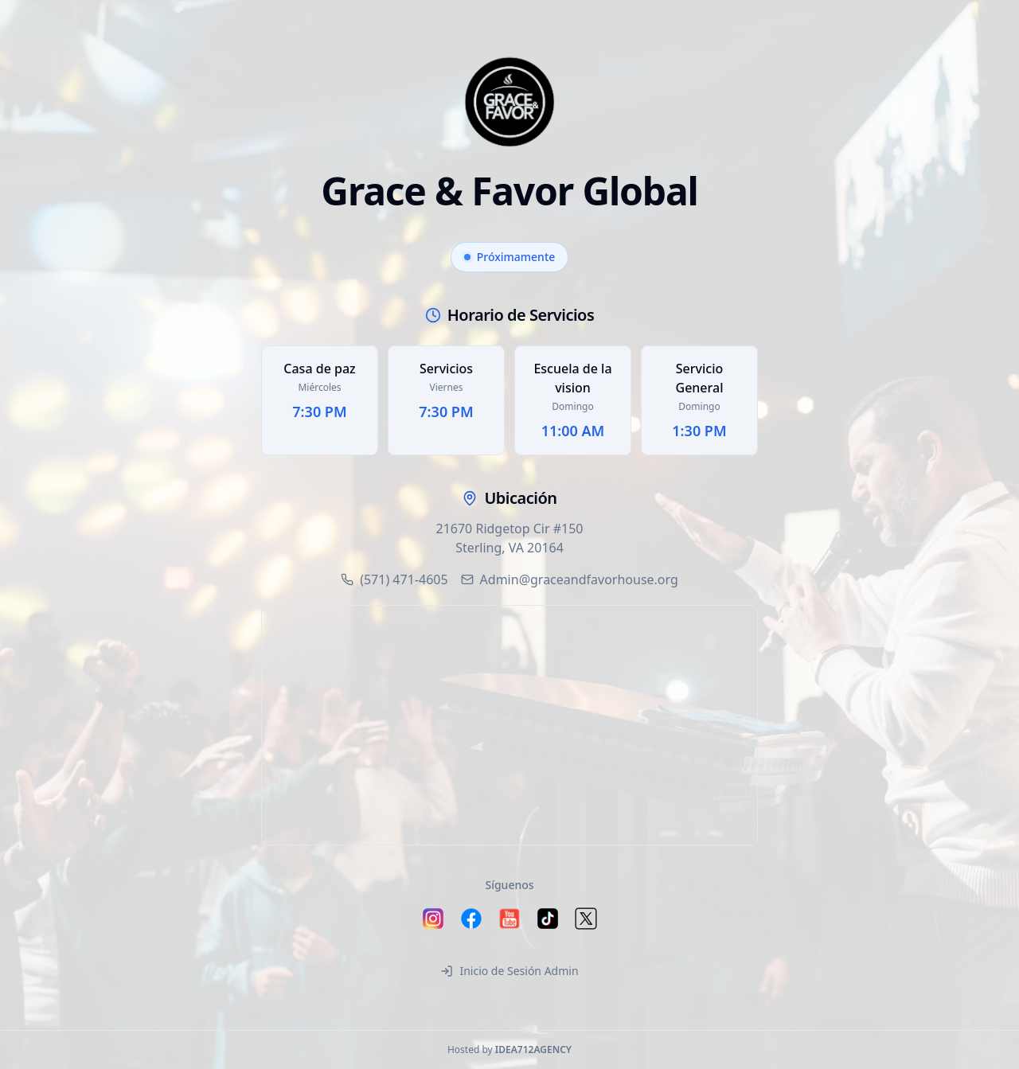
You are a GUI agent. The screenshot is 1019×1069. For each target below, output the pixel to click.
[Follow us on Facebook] (471, 918)
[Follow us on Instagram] (433, 918)
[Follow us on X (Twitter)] (586, 918)
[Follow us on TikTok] (547, 918)
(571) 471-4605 (394, 579)
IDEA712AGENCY (533, 1049)
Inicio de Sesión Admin (509, 970)
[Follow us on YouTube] (509, 918)
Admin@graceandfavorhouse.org (569, 579)
